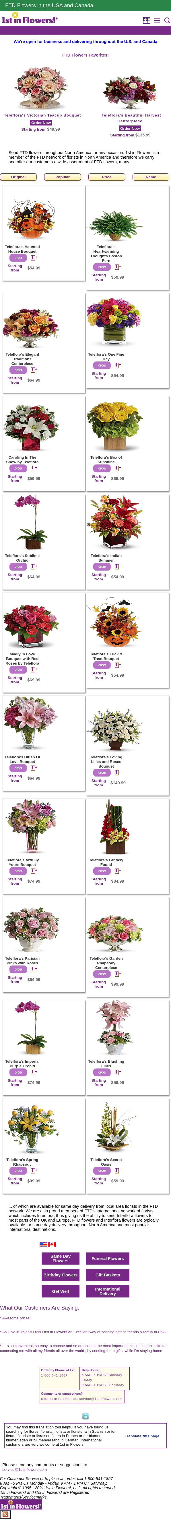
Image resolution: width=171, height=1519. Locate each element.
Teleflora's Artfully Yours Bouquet (22, 862)
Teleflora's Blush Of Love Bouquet (22, 759)
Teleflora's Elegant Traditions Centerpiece (22, 359)
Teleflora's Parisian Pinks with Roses (22, 960)
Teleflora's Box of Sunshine (106, 459)
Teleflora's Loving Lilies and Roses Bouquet (106, 761)
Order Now (41, 123)
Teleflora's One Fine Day (106, 356)
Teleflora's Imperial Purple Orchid (22, 1063)
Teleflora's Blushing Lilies (106, 1063)
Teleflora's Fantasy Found (106, 862)
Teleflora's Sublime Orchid (22, 558)
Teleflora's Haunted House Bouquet (22, 249)
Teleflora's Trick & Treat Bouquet (106, 656)
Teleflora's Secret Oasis (106, 1162)
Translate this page (142, 1436)
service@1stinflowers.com (101, 1398)
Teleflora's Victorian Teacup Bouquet (42, 115)
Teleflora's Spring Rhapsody (22, 1162)
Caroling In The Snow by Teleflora (22, 459)
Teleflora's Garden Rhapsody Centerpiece (106, 963)
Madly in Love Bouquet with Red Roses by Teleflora (22, 658)
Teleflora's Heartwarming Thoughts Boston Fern (106, 254)
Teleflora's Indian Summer (106, 558)
